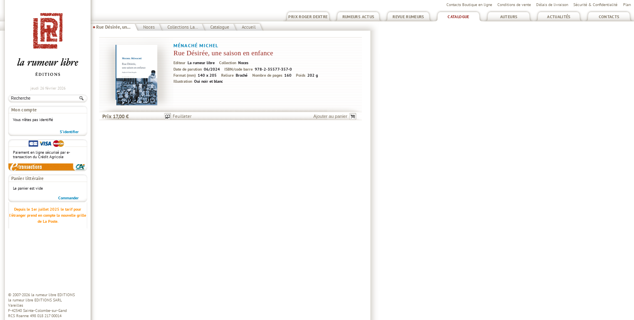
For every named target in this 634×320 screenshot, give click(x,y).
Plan (627, 4)
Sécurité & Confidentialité (595, 4)
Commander (68, 198)
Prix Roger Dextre (308, 16)
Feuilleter (182, 116)
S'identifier (69, 131)
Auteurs (509, 16)
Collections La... (182, 27)
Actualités (559, 16)
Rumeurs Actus (358, 16)
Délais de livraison (552, 4)
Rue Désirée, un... (113, 27)
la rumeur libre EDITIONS (53, 294)
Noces (149, 27)
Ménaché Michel (195, 45)
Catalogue (458, 16)
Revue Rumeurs (408, 16)
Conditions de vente (514, 4)
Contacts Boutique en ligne (469, 4)
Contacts (609, 16)
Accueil (249, 27)
